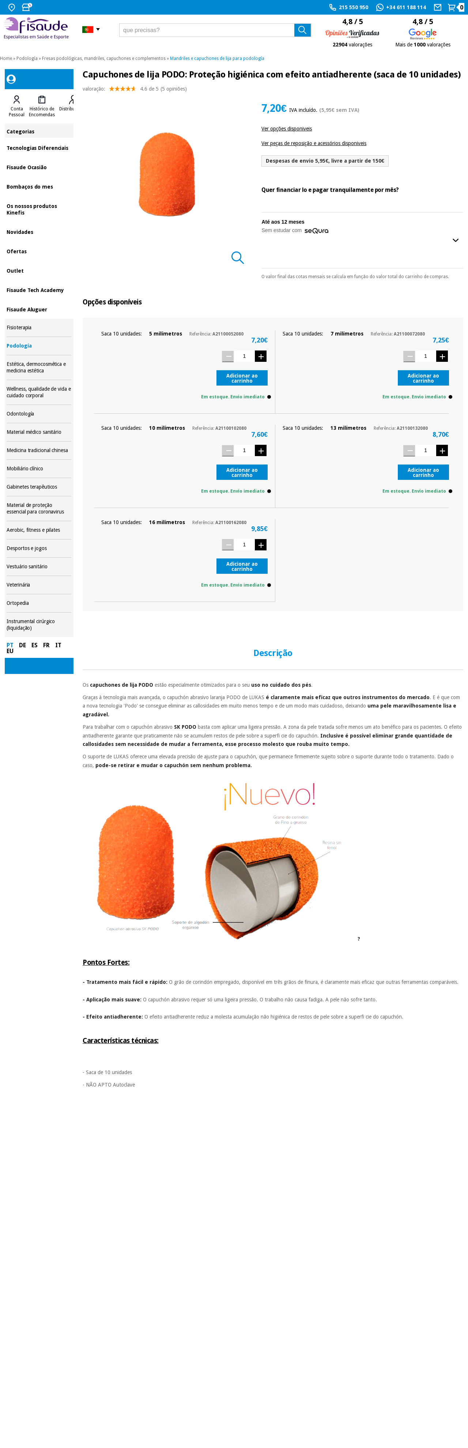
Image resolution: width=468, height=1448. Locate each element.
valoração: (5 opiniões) (135, 90)
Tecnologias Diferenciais (39, 147)
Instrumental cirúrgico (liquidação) (39, 625)
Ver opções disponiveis (286, 129)
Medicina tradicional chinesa (39, 450)
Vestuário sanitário (39, 567)
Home (6, 58)
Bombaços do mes (39, 186)
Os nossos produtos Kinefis (39, 209)
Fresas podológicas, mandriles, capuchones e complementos (104, 58)
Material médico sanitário (39, 432)
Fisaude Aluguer (39, 309)
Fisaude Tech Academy (39, 289)
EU (10, 651)
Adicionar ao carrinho (242, 378)
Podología (27, 58)
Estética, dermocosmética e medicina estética (39, 367)
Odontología (39, 414)
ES (34, 645)
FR (46, 645)
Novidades (39, 231)
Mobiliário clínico (39, 469)
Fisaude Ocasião (39, 167)
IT (58, 645)
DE (22, 645)
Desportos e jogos (39, 548)
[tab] (17, 106)
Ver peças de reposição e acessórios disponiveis (313, 143)
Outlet (39, 270)
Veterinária (39, 585)
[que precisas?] (215, 30)
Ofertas (39, 251)
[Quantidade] (244, 356)
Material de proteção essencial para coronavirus (39, 508)
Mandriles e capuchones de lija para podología (217, 58)
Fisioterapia (39, 328)
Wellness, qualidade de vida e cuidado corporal (39, 392)
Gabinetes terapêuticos (39, 487)
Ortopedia (39, 603)
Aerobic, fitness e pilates (39, 530)
